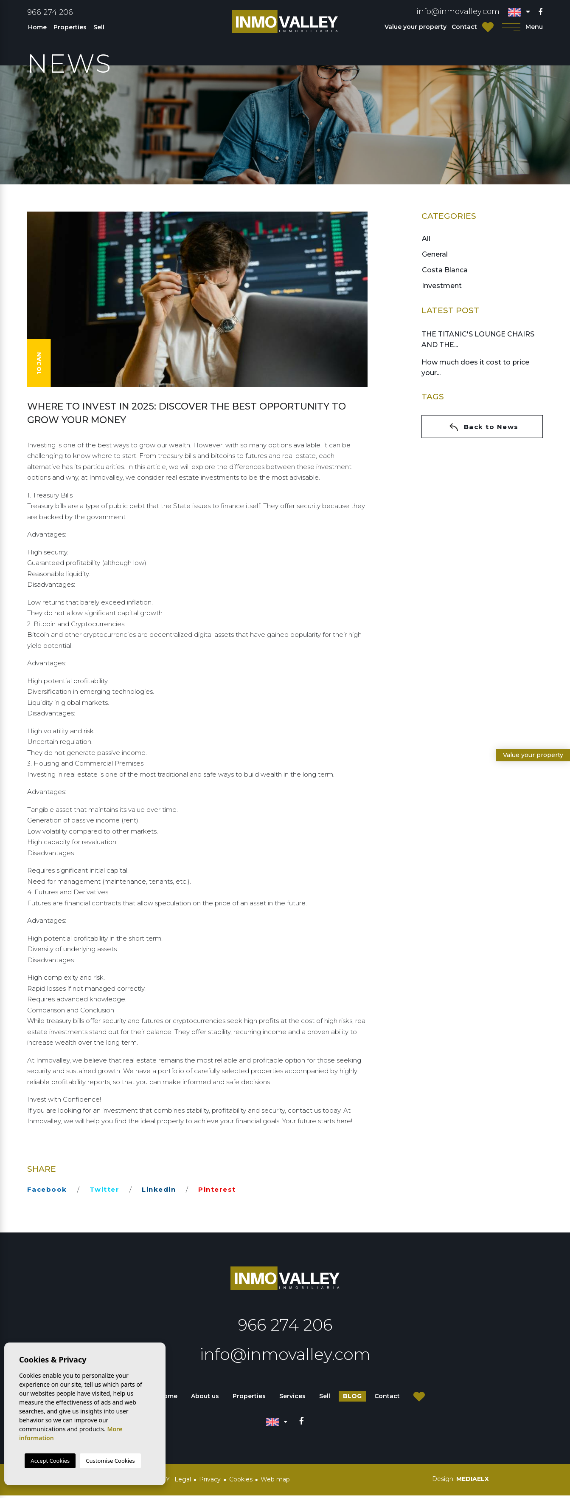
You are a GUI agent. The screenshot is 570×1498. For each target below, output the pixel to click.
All (425, 239)
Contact (464, 27)
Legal (182, 1482)
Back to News (483, 427)
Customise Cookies (110, 1460)
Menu (522, 27)
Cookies (241, 1482)
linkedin (159, 1189)
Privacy (210, 1482)
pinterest (217, 1189)
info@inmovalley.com (458, 11)
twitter (105, 1189)
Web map (275, 1482)
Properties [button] (70, 27)
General (434, 254)
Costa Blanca (444, 270)
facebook (47, 1189)
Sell (98, 27)
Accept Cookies (50, 1460)
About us (205, 1399)
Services (292, 1399)
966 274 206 (50, 12)
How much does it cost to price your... (475, 367)
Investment (441, 286)
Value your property (415, 27)
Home (37, 27)
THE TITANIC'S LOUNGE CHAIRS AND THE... (477, 339)
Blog (352, 1399)
